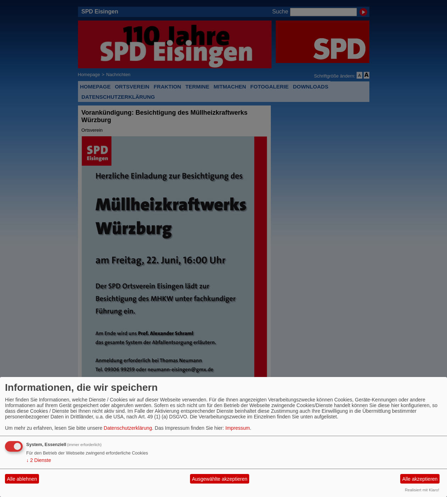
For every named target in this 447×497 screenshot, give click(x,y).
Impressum (237, 428)
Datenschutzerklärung (128, 428)
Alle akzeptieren (420, 479)
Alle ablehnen (22, 479)
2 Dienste (38, 460)
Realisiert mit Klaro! (422, 490)
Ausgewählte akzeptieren (219, 479)
